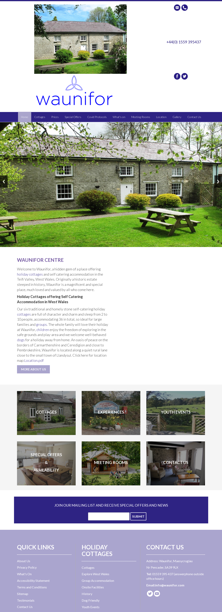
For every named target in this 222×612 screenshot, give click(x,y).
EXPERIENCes (111, 412)
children (42, 329)
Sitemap (22, 594)
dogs (21, 340)
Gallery (177, 117)
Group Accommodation (98, 580)
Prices (55, 117)
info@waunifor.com (169, 585)
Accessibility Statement (33, 580)
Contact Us (194, 117)
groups (41, 324)
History (87, 594)
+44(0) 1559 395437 (183, 42)
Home (24, 117)
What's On (24, 574)
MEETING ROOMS (111, 462)
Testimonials (25, 600)
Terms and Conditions (32, 587)
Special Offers (73, 117)
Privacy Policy (27, 567)
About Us (23, 561)
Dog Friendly (90, 600)
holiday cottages (30, 274)
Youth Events (90, 607)
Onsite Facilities (93, 587)
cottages (24, 314)
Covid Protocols (97, 117)
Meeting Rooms (140, 117)
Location (161, 117)
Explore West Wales (95, 574)
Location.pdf (34, 360)
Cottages (39, 117)
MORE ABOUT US (33, 369)
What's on (119, 117)
